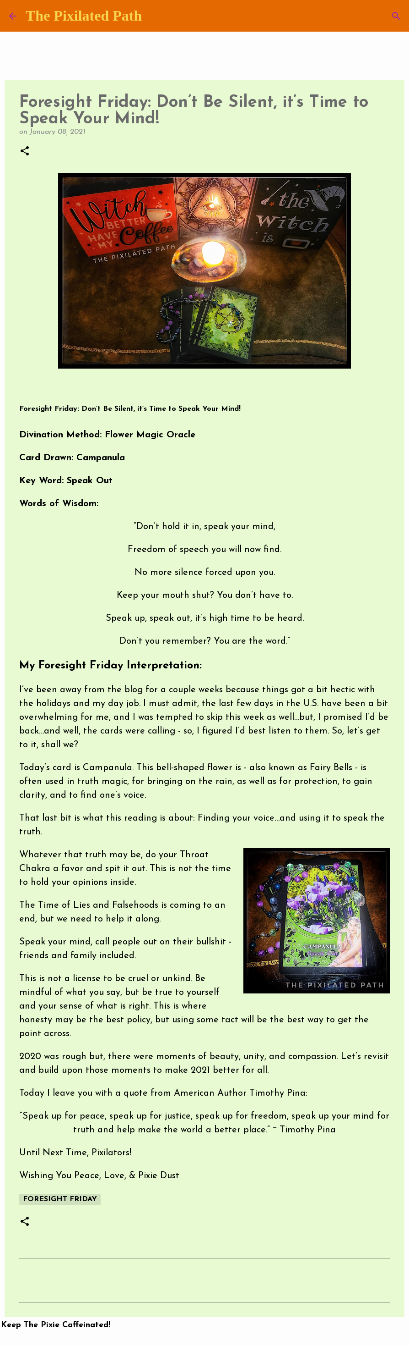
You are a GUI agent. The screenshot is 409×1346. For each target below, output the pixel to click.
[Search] (396, 16)
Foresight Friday (60, 1199)
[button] (24, 151)
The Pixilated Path (84, 15)
